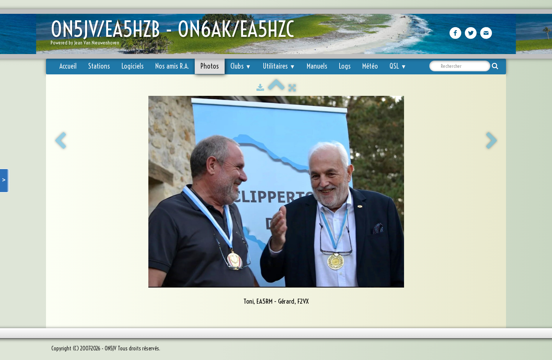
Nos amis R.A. (172, 66)
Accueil (68, 66)
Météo (370, 66)
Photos (209, 66)
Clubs (240, 66)
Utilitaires (279, 66)
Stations (99, 66)
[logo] (175, 34)
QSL (397, 66)
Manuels (317, 66)
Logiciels (133, 66)
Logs (345, 66)
